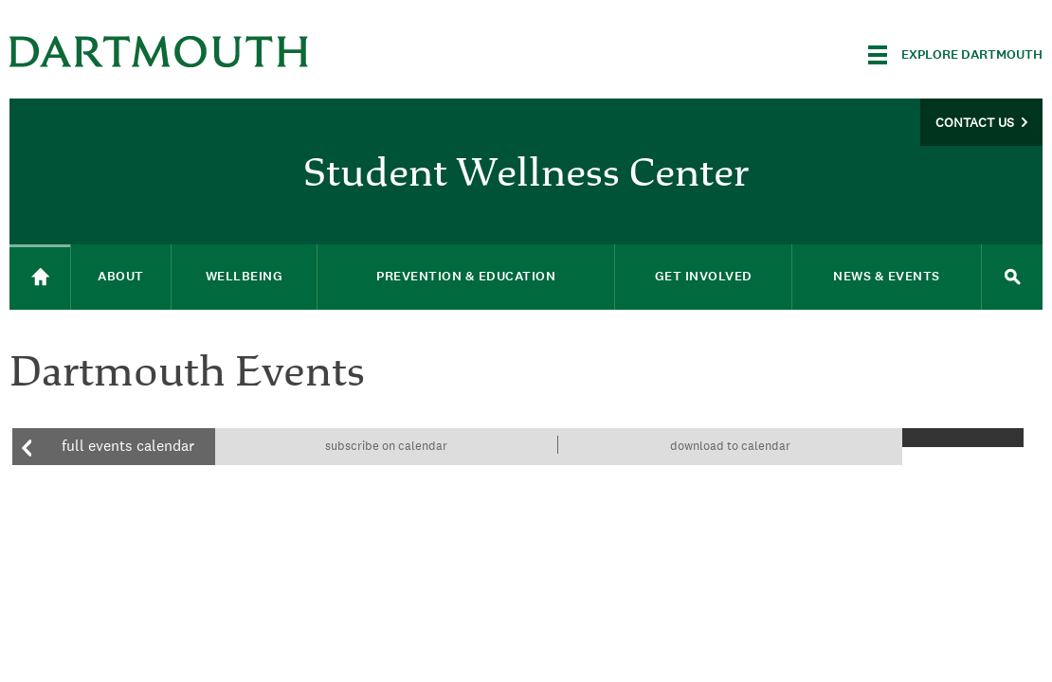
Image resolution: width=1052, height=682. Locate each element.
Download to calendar (730, 446)
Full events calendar (128, 446)
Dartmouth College (159, 51)
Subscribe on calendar (386, 446)
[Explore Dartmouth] (955, 54)
